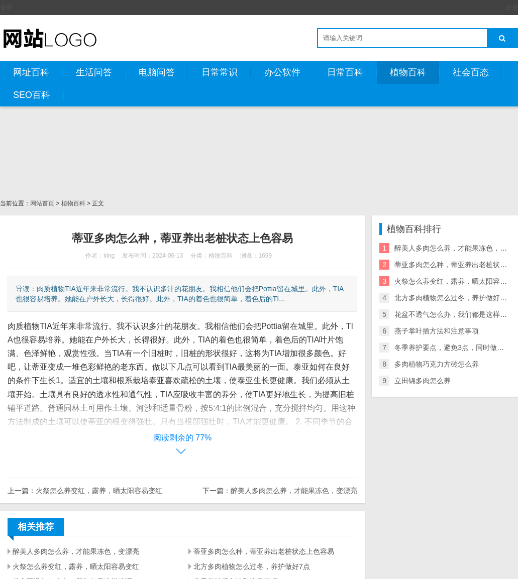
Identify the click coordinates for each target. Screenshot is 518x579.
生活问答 (94, 72)
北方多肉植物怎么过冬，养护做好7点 (251, 566)
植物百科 (408, 72)
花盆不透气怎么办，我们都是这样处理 (454, 314)
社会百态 (471, 72)
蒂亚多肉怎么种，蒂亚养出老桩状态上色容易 (263, 551)
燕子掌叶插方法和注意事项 (436, 331)
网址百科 (31, 72)
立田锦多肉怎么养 (422, 381)
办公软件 (282, 72)
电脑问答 (157, 72)
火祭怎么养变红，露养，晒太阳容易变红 (99, 491)
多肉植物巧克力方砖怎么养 (436, 364)
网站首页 (42, 203)
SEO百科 (31, 95)
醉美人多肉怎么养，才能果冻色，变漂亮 (294, 491)
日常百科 (345, 72)
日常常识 (219, 72)
